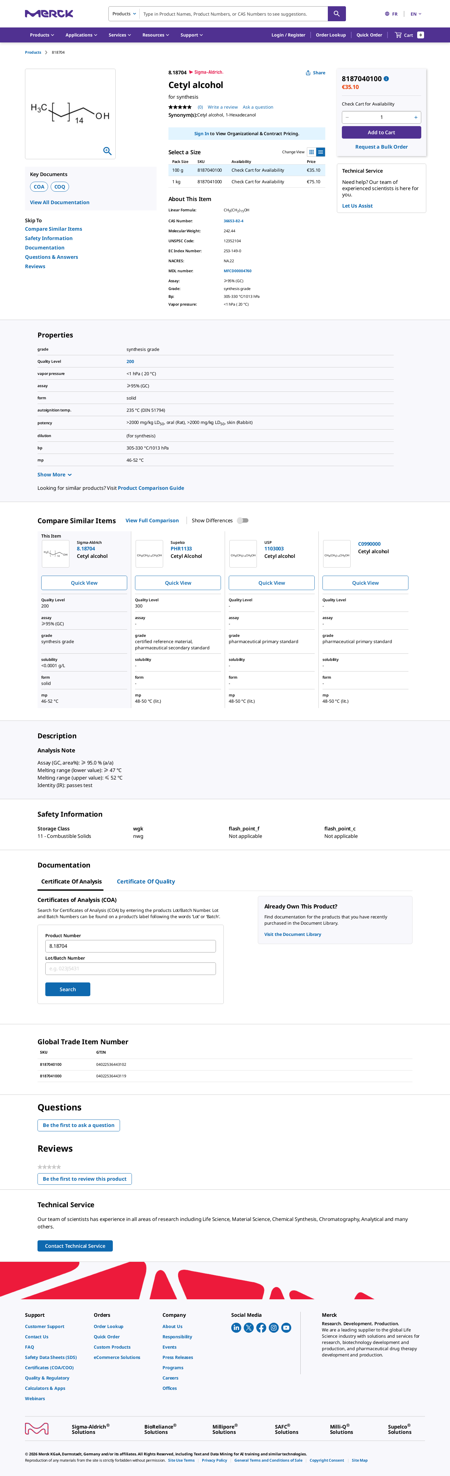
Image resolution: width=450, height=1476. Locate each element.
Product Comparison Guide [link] (151, 488)
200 (130, 361)
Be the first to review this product (87, 1180)
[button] (288, 35)
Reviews (35, 266)
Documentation (45, 247)
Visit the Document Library (292, 934)
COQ (60, 186)
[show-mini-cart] (409, 35)
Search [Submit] (68, 989)
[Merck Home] (49, 13)
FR (391, 14)
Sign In (201, 133)
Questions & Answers (51, 256)
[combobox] (227, 13)
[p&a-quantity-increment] (416, 117)
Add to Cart (381, 132)
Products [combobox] (121, 14)
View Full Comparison (152, 520)
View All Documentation (60, 202)
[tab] (38, 52)
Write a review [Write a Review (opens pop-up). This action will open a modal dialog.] (223, 107)
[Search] (337, 13)
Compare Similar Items (53, 228)
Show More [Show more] (55, 474)
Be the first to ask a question (79, 1125)
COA (39, 186)
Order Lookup (331, 35)
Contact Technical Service (75, 1245)
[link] (56, 1326)
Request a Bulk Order (381, 147)
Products (33, 52)
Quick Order (369, 35)
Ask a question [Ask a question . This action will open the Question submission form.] (258, 107)
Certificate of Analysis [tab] (71, 881)
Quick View (84, 582)
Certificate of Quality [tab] (146, 881)
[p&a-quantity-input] (381, 117)
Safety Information (49, 238)
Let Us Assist (357, 206)
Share (315, 73)
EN (416, 14)
